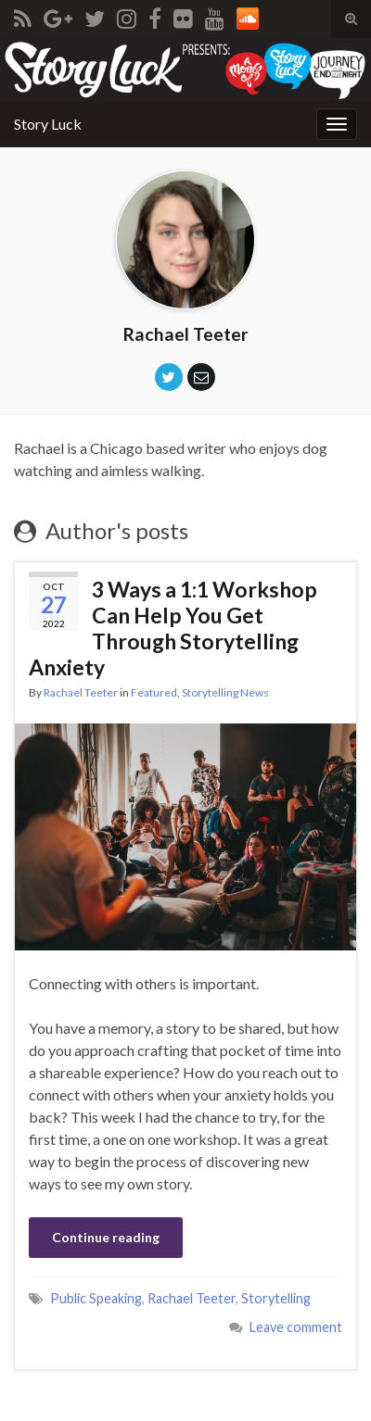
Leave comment (295, 1327)
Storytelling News (225, 692)
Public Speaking (96, 1298)
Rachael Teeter (81, 692)
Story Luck (48, 123)
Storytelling (276, 1298)
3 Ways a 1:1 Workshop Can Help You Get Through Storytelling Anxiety (173, 628)
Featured (154, 692)
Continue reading (106, 1237)
